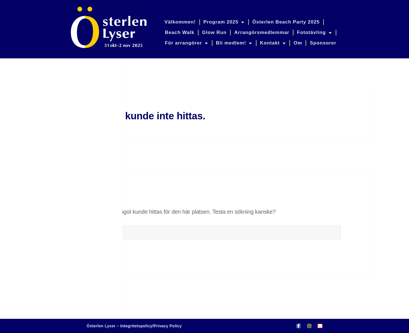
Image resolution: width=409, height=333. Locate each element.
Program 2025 (224, 22)
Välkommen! (180, 22)
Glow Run (214, 32)
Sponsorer (323, 43)
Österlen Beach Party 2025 (286, 22)
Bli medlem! (234, 43)
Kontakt (273, 43)
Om (298, 43)
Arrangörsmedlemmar (261, 32)
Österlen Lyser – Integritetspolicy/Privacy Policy (134, 326)
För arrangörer (186, 43)
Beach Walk (179, 32)
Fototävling (314, 32)
